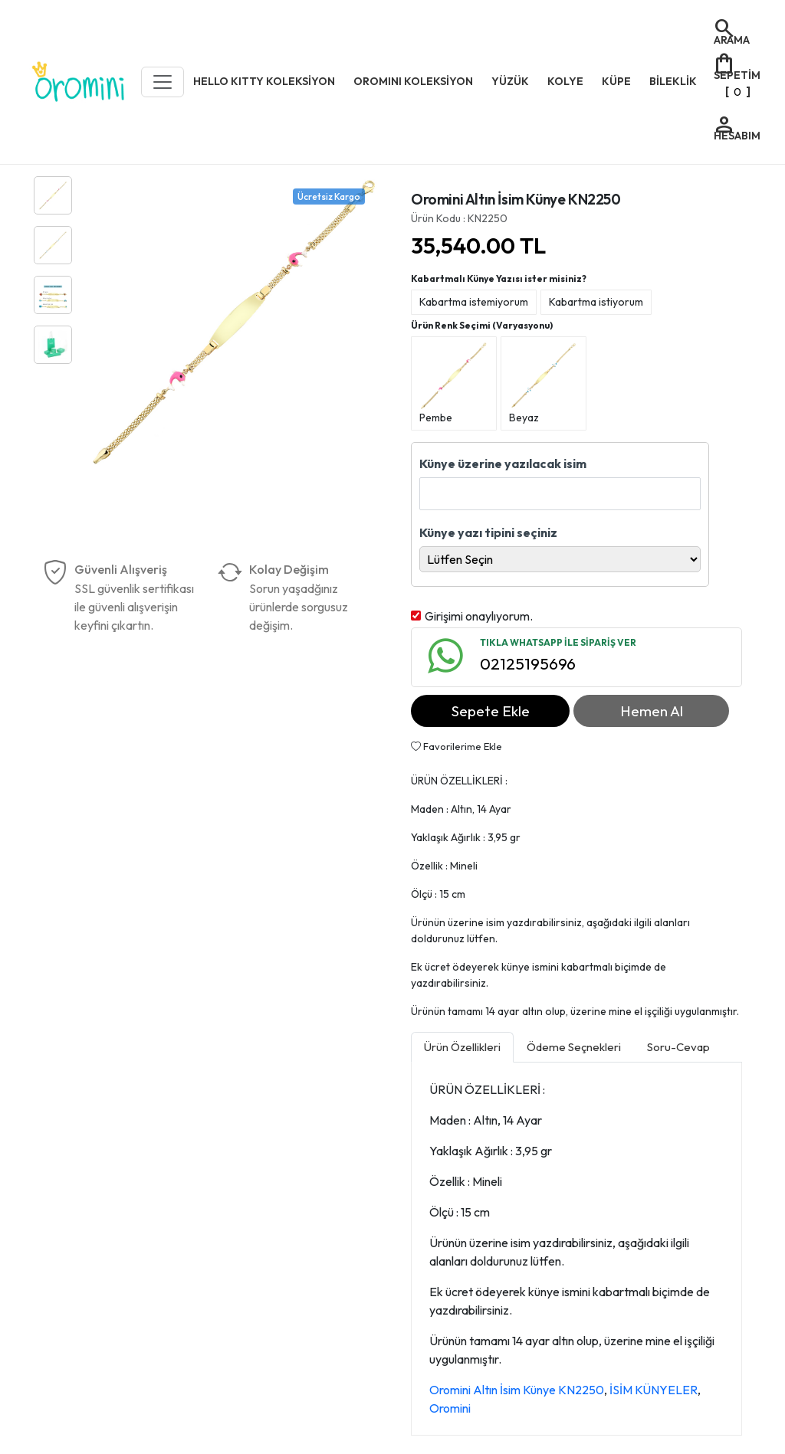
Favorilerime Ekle (456, 746)
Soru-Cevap (678, 1047)
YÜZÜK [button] (510, 81)
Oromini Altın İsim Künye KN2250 (516, 1389)
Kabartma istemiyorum (473, 302)
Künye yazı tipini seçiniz (488, 532)
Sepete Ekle (491, 711)
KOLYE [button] (565, 81)
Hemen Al (651, 711)
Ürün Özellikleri (462, 1047)
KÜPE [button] (616, 81)
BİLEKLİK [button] (673, 81)
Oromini (450, 1408)
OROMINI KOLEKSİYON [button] (413, 81)
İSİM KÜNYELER (653, 1389)
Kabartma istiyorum (596, 302)
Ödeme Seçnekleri (574, 1047)
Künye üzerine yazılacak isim (502, 463)
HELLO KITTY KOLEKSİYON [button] (264, 81)
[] (736, 76)
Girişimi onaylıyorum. (479, 616)
